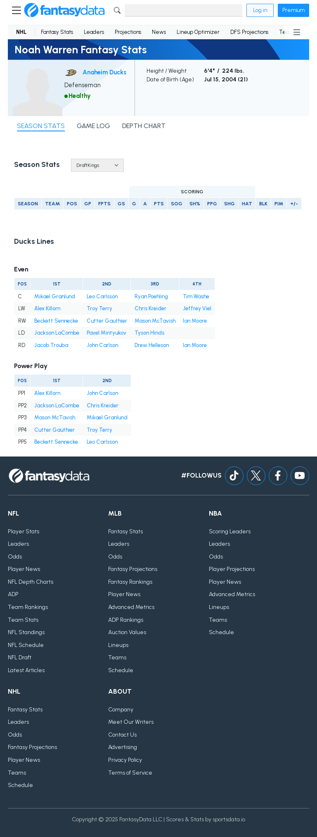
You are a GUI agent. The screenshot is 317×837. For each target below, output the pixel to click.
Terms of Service (130, 772)
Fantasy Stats (57, 32)
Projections (128, 32)
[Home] (64, 10)
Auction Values (127, 632)
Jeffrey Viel (197, 308)
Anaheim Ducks (104, 72)
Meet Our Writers (131, 721)
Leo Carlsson (102, 296)
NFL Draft (19, 657)
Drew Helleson (152, 345)
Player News (24, 569)
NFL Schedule (26, 645)
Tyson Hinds (149, 333)
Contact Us (122, 734)
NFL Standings (26, 632)
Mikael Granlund (54, 296)
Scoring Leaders (230, 531)
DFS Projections (249, 32)
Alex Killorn (47, 308)
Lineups (118, 645)
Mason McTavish (155, 321)
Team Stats (23, 619)
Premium (293, 10)
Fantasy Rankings (130, 581)
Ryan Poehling (151, 296)
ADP (13, 594)
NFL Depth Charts (30, 581)
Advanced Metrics (131, 607)
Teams (117, 657)
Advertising (122, 747)
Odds (15, 556)
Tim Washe (196, 296)
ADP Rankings (125, 619)
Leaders (94, 32)
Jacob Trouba (51, 345)
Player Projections (232, 569)
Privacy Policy (125, 759)
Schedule (120, 670)
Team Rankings (28, 607)
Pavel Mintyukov (106, 333)
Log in (260, 10)
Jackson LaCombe (56, 333)
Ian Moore (195, 321)
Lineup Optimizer (198, 32)
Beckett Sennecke (56, 321)
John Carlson (102, 345)
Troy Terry (99, 308)
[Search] (183, 10)
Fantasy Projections (132, 569)
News (159, 32)
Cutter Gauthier (107, 321)
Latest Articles (26, 670)
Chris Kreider (150, 308)
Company (120, 709)
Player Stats (23, 531)
